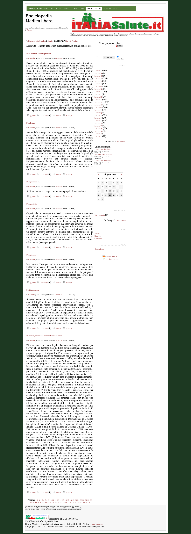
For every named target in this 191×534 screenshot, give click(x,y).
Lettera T (98, 120)
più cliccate (121, 220)
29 (36, 503)
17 (68, 500)
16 (66, 500)
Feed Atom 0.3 (109, 259)
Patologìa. (30, 123)
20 (76, 500)
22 (81, 500)
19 (73, 500)
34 (48, 503)
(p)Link (31, 115)
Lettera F (97, 84)
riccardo (31, 58)
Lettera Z (98, 136)
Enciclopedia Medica (37, 41)
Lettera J (97, 94)
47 (81, 503)
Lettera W (98, 128)
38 (58, 503)
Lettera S (97, 118)
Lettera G (98, 86)
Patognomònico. (33, 182)
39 (61, 503)
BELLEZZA (56, 9)
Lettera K (98, 97)
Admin (29, 30)
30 (38, 503)
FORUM (107, 9)
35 (51, 503)
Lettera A (98, 71)
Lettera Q (98, 113)
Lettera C (98, 76)
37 (56, 503)
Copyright (98, 238)
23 (83, 500)
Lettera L (98, 99)
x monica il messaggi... (103, 160)
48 (84, 503)
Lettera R (98, 115)
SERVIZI (67, 9)
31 (41, 503)
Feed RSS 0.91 (110, 256)
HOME (32, 9)
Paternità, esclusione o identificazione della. (44, 336)
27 (31, 503)
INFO (115, 9)
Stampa (67, 115)
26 (91, 500)
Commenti (42, 115)
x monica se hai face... (103, 149)
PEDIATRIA (79, 9)
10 (50, 500)
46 (79, 503)
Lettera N (98, 105)
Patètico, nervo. (32, 290)
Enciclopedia (99, 215)
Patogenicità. (31, 204)
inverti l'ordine (72, 41)
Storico (51, 41)
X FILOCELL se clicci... (104, 155)
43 (71, 503)
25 (88, 500)
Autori (97, 234)
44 (74, 503)
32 (43, 503)
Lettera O (98, 107)
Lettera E (98, 81)
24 (86, 500)
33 (46, 503)
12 (55, 500)
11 (53, 500)
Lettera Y (98, 134)
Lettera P (58, 58)
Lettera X (98, 131)
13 (58, 500)
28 (33, 503)
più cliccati (121, 142)
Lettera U (98, 123)
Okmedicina (99, 249)
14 (61, 500)
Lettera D (98, 78)
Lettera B (98, 73)
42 (68, 503)
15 (63, 500)
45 (76, 503)
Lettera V (98, 126)
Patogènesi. (31, 255)
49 (86, 503)
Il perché (97, 236)
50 (89, 503)
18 (71, 500)
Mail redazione (97, 524)
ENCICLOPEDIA (93, 9)
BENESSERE (43, 9)
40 (63, 503)
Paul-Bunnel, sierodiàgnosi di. (38, 53)
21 (78, 500)
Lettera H (98, 89)
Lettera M (98, 102)
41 (66, 503)
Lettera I (97, 92)
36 (53, 503)
